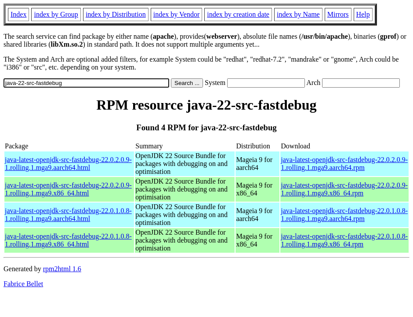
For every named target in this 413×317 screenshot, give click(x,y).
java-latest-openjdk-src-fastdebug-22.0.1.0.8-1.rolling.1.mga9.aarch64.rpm (344, 214)
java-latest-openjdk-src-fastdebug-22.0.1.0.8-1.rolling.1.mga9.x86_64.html (68, 240)
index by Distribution (116, 14)
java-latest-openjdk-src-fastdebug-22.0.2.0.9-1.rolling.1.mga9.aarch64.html (68, 163)
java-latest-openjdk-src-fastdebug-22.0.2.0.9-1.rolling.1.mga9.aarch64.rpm (344, 163)
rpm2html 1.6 (62, 269)
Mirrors (338, 14)
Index (18, 14)
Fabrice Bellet (23, 284)
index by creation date (238, 14)
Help (363, 14)
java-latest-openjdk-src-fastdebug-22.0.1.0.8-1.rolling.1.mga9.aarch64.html (68, 214)
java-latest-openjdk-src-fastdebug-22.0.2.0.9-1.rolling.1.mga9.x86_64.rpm (344, 189)
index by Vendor (176, 14)
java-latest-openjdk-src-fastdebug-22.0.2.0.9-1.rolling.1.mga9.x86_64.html (68, 189)
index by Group (56, 14)
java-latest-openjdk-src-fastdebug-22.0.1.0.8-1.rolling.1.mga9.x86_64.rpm (344, 240)
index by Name (298, 14)
